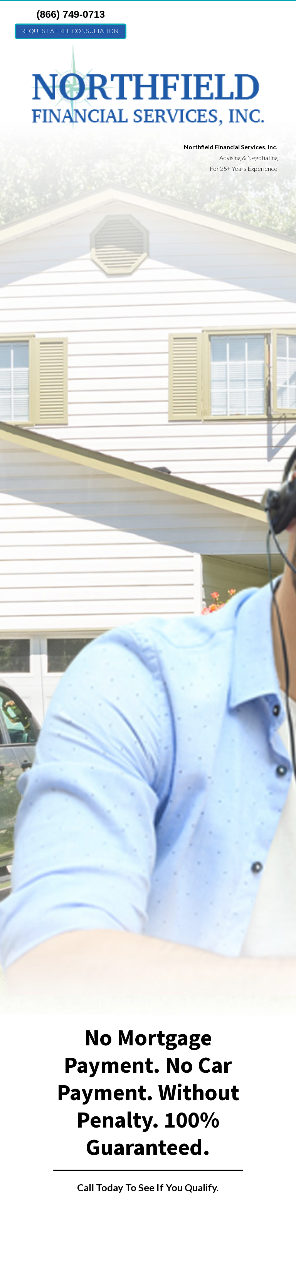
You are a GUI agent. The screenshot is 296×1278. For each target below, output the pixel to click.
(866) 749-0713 (71, 14)
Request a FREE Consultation (70, 30)
